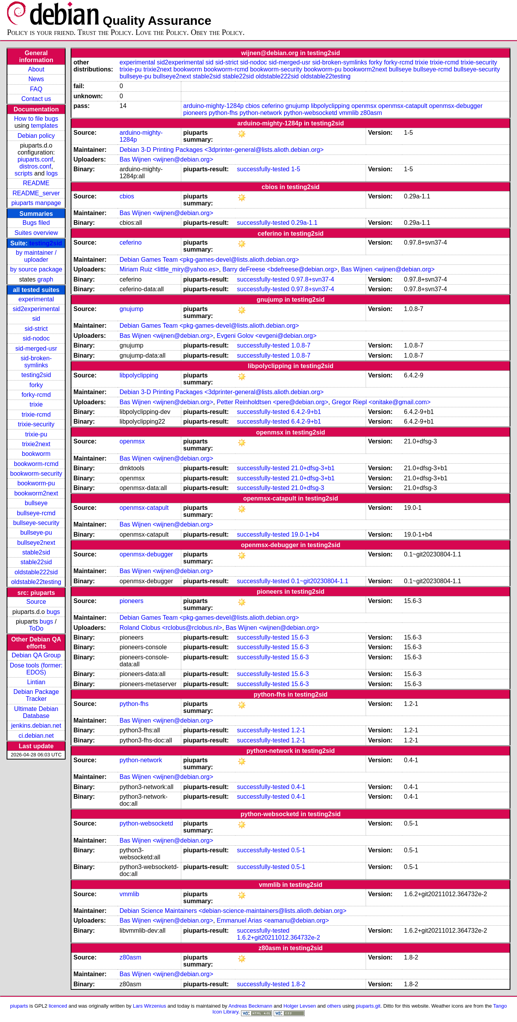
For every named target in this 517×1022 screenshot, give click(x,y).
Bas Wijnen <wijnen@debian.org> (166, 159)
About (36, 69)
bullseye (36, 503)
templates (44, 125)
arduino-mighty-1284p (213, 106)
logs (51, 173)
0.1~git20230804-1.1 (319, 581)
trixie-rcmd (36, 414)
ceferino (273, 106)
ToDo (36, 628)
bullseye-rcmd (36, 513)
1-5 (295, 169)
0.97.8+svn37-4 (312, 279)
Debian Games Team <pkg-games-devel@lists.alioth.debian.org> (209, 259)
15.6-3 (300, 637)
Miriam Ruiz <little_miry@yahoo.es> (169, 269)
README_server (36, 193)
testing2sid (45, 243)
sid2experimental (36, 309)
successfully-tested (263, 169)
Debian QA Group (36, 655)
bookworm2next (36, 493)
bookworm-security (36, 473)
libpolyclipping (330, 106)
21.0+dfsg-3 (307, 488)
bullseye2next (36, 542)
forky (36, 385)
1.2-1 (298, 730)
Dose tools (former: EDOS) (36, 669)
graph (45, 279)
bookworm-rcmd (36, 464)
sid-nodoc (36, 338)
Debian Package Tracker (36, 695)
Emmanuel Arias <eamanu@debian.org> (273, 920)
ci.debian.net (36, 735)
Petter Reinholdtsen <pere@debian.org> (272, 402)
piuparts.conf (35, 159)
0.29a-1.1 (304, 222)
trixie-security (36, 424)
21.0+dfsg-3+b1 (313, 468)
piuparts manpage (36, 203)
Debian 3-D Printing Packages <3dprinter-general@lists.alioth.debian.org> (222, 149)
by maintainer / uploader (36, 256)
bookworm (36, 453)
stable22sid (36, 562)
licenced (58, 1006)
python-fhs (223, 113)
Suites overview (36, 232)
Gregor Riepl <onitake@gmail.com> (381, 402)
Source (36, 601)
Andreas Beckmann (250, 1006)
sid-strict (36, 328)
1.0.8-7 (301, 345)
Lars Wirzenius (149, 1006)
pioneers (195, 113)
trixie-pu (36, 434)
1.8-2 (298, 984)
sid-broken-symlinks (36, 361)
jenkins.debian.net (36, 725)
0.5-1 (298, 850)
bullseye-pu (36, 532)
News (36, 79)
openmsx (363, 106)
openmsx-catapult (402, 106)
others (334, 1006)
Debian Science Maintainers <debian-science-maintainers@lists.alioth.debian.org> (233, 910)
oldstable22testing (36, 582)
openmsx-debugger (455, 106)
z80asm (371, 113)
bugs (53, 611)
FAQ (36, 89)
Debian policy (36, 135)
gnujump (297, 106)
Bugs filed (36, 222)
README (36, 183)
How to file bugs (36, 118)
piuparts (19, 1006)
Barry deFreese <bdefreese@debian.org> (279, 269)
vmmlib (349, 113)
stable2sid (36, 552)
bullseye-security (36, 523)
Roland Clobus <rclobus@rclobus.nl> (171, 627)
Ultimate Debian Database (36, 712)
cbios (252, 106)
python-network (260, 113)
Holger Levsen (299, 1006)
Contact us (36, 99)
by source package (36, 269)
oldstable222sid (36, 572)
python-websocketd (310, 113)
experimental (36, 299)
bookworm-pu (36, 483)
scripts (24, 173)
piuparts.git (368, 1006)
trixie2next (36, 444)
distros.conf (35, 166)
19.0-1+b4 (305, 534)
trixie (36, 404)
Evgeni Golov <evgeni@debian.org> (266, 335)
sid (36, 318)
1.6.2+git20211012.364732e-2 (278, 937)
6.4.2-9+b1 (306, 411)
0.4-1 (298, 787)
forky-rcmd (36, 394)
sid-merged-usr (36, 348)
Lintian (36, 682)
